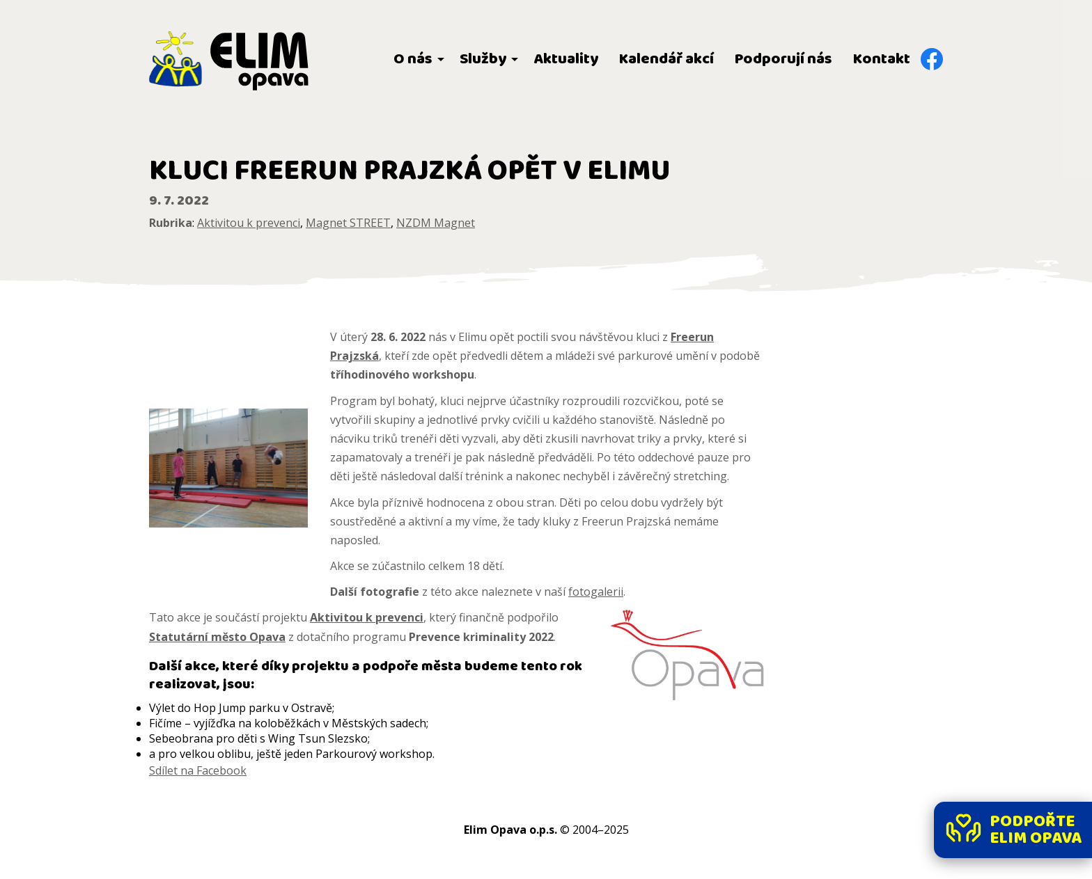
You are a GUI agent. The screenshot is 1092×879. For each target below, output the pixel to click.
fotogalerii (595, 591)
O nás (412, 59)
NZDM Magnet (435, 222)
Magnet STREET (348, 222)
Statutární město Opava (217, 636)
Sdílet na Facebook (198, 770)
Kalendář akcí (666, 59)
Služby (483, 59)
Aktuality (565, 59)
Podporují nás (783, 59)
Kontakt (881, 59)
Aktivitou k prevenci (248, 222)
